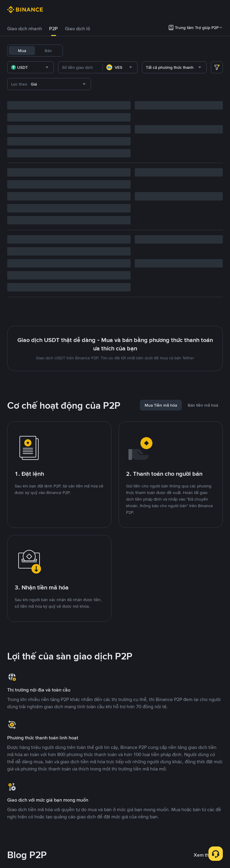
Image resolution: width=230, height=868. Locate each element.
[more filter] (217, 83)
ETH (156, 50)
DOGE (172, 50)
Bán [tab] (48, 50)
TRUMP (77, 66)
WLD (216, 50)
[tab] (24, 29)
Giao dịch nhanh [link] (24, 28)
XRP (202, 50)
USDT (75, 50)
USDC (106, 50)
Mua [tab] (22, 50)
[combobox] (69, 83)
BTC (91, 50)
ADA (188, 50)
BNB (142, 50)
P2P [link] (53, 28)
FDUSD (125, 50)
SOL (94, 66)
